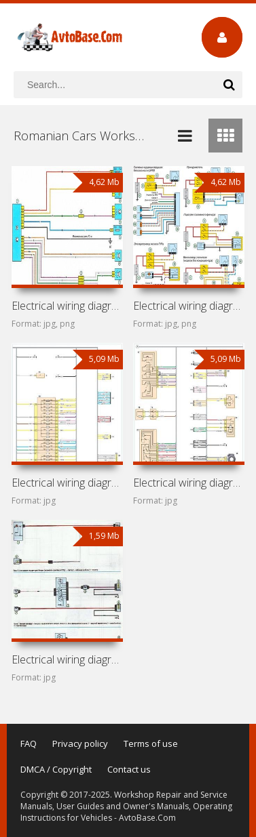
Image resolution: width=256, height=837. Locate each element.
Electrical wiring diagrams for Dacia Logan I (188, 305)
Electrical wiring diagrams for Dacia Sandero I (188, 482)
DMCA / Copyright (56, 769)
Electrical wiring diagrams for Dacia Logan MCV (67, 659)
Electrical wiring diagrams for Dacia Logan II (67, 305)
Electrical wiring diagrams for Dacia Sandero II (67, 482)
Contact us (129, 769)
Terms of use (151, 743)
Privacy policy (80, 743)
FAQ (28, 743)
